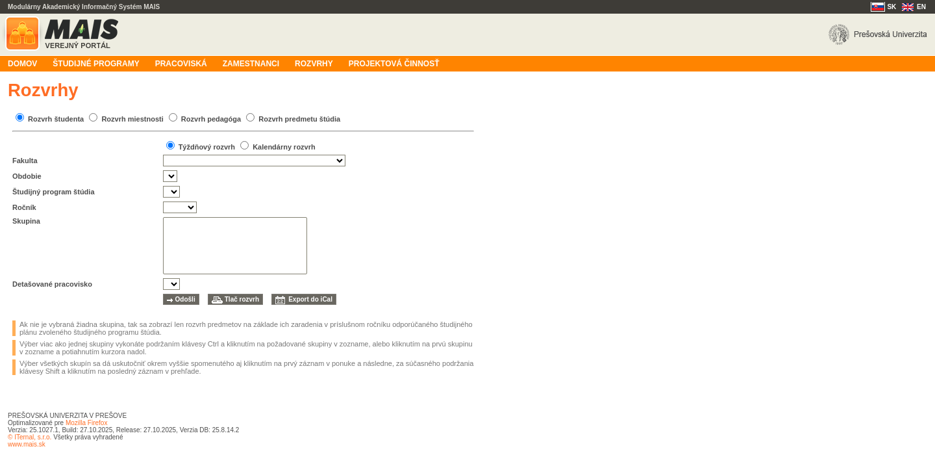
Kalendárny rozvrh (284, 147)
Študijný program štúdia (53, 192)
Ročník (24, 207)
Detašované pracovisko (52, 284)
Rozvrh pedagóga (211, 119)
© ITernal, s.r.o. (29, 437)
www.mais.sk (26, 444)
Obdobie (27, 176)
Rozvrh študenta (56, 119)
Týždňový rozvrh (207, 147)
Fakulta (25, 160)
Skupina (26, 221)
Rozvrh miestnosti (132, 119)
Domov (22, 63)
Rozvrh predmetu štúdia (299, 119)
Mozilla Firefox (86, 422)
